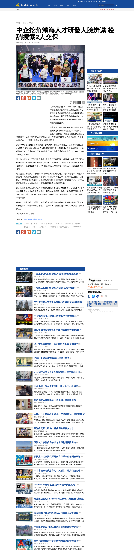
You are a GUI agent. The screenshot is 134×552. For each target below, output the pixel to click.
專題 (68, 5)
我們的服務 (108, 302)
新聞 (55, 5)
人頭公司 (42, 227)
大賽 (89, 1)
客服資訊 (97, 304)
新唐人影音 (81, 1)
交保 (33, 227)
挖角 (57, 223)
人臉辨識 (67, 223)
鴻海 (35, 223)
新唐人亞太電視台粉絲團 (33, 219)
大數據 (77, 223)
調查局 (53, 227)
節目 (61, 5)
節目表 (104, 1)
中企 (43, 223)
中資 (50, 223)
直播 (48, 5)
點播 (74, 5)
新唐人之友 (96, 1)
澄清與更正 (107, 304)
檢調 (26, 227)
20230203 (77, 227)
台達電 (27, 223)
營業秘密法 (64, 227)
